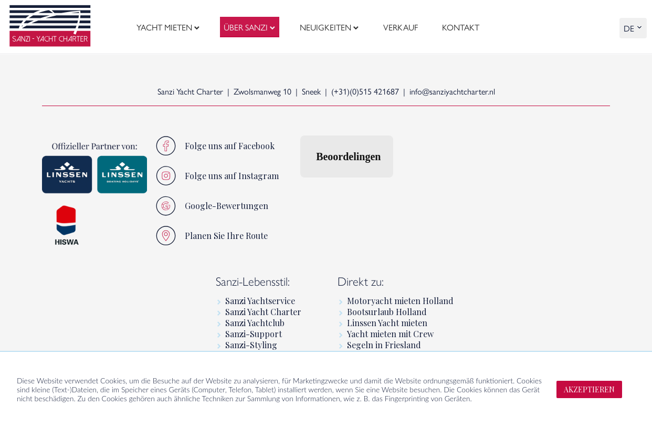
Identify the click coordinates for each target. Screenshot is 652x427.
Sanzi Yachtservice (260, 300)
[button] (300, 188)
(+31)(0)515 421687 (365, 91)
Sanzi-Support (253, 333)
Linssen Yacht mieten (387, 322)
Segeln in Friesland (384, 344)
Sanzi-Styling (251, 344)
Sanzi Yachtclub (255, 322)
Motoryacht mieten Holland (400, 300)
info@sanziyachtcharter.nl (452, 91)
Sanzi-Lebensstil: (253, 280)
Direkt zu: (361, 280)
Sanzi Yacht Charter (263, 311)
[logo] (50, 27)
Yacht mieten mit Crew (390, 333)
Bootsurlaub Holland (387, 311)
